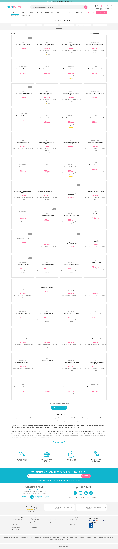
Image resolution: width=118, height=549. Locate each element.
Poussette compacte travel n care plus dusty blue (46, 387)
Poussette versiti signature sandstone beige (23, 192)
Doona (65, 425)
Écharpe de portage (86, 421)
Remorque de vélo (49, 421)
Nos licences (52, 522)
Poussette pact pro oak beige (23, 289)
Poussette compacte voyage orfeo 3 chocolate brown (71, 193)
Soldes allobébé (33, 527)
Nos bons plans (33, 521)
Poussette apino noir (23, 213)
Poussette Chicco (102, 537)
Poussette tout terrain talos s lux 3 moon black (71, 143)
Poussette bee (7, 537)
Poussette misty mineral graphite (95, 142)
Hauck (82, 425)
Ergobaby (71, 425)
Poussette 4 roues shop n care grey (47, 191)
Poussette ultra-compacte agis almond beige (71, 289)
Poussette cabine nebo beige (23, 166)
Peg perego (54, 427)
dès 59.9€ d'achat (22, 457)
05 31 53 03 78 (96, 462)
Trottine (72, 427)
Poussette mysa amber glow (47, 166)
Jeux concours (73, 522)
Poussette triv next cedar (95, 164)
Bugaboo (40, 425)
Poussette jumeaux (73, 537)
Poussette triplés (82, 537)
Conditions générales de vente (17, 519)
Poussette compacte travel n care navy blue (47, 143)
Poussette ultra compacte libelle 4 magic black (71, 94)
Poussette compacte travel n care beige (47, 94)
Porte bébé (72, 421)
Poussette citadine (56, 537)
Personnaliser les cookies (16, 522)
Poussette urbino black (47, 360)
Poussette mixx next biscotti (95, 68)
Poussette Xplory (14, 537)
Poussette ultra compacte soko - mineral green (95, 240)
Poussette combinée (47, 537)
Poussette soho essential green (71, 264)
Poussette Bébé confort (63, 539)
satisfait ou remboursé (71, 456)
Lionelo (13, 427)
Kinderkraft (99, 425)
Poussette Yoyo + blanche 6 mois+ (27, 537)
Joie (93, 425)
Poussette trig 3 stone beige (23, 68)
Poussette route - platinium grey (23, 362)
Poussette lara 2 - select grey (71, 166)
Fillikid (77, 425)
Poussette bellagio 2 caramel (47, 215)
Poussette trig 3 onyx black (22, 115)
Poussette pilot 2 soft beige (22, 264)
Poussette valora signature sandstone (22, 93)
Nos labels (52, 521)
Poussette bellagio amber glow (47, 68)
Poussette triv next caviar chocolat (95, 117)
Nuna (47, 427)
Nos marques (33, 522)
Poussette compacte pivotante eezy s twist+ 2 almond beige (71, 242)
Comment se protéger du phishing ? (38, 526)
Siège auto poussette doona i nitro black (95, 363)
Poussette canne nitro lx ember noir (23, 386)
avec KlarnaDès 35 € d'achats (46, 457)
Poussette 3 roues (35, 418)
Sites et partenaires (54, 519)
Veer (77, 427)
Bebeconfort (32, 425)
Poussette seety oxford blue (47, 313)
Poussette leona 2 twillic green (71, 362)
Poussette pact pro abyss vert (22, 338)
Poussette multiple (79, 418)
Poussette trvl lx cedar (95, 262)
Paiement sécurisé (93, 518)
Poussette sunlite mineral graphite (95, 191)
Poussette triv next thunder (95, 313)
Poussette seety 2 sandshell (47, 117)
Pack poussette (22, 418)
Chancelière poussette (95, 418)
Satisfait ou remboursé (15, 530)
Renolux (66, 427)
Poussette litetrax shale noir (23, 142)
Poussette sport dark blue (47, 287)
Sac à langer (62, 421)
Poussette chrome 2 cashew (23, 44)
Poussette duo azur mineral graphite (95, 93)
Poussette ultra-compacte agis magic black (71, 338)
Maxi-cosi (25, 427)
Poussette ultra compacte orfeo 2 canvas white (71, 387)
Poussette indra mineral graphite (95, 386)
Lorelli (19, 427)
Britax (51, 425)
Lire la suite (59, 442)
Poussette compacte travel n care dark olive (46, 45)
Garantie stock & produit (16, 529)
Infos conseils (72, 521)
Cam (55, 425)
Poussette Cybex (53, 539)
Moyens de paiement (15, 527)
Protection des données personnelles (18, 521)
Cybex (46, 425)
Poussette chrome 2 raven (22, 238)
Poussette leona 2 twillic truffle (71, 215)
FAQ (51, 526)
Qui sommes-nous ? (34, 519)
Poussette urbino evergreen (47, 264)
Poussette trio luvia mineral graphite (95, 44)
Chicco (60, 425)
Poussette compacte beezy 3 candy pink (71, 45)
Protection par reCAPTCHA (63, 546)
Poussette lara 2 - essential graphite (71, 117)
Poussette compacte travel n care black (47, 338)
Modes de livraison (14, 526)
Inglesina (88, 425)
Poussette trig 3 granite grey (23, 313)
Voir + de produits (59, 407)
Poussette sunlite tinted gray (95, 289)
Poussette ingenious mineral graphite (95, 338)
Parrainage (72, 526)
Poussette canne (49, 418)
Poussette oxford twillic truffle (71, 313)
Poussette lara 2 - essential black (71, 68)
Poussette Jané (110, 537)
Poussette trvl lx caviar (95, 213)
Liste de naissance (73, 519)
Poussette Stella (38, 537)
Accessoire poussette (34, 421)
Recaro (60, 427)
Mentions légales (33, 524)
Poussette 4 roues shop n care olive (47, 240)
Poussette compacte (64, 418)
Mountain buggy (39, 427)
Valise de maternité (74, 524)
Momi (31, 427)
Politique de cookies (15, 524)
